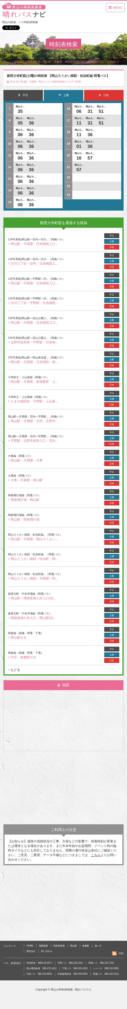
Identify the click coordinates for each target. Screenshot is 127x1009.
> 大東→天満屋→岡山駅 (25, 480)
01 (78, 146)
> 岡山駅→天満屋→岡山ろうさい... (33, 539)
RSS (121, 953)
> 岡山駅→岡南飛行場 (23, 519)
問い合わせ (46, 951)
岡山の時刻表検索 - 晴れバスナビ (71, 989)
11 (78, 122)
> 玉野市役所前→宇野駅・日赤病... (33, 342)
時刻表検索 (59, 945)
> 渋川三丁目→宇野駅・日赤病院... (33, 303)
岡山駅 (73, 945)
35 (20, 111)
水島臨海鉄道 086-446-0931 (72, 974)
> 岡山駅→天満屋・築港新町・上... (33, 381)
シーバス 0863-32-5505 (106, 968)
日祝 (111, 247)
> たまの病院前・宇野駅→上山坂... (33, 401)
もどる (14, 670)
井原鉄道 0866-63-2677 (39, 963)
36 (31, 122)
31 (90, 111)
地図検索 (43, 945)
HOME (29, 945)
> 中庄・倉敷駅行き (22, 657)
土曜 (111, 241)
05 (20, 122)
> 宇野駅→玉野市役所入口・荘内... (33, 440)
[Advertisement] (63, 788)
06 (20, 134)
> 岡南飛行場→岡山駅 (23, 500)
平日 (111, 235)
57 (90, 157)
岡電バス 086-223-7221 (101, 963)
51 (101, 111)
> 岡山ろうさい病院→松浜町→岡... (33, 559)
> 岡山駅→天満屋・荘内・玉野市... (33, 421)
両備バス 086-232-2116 (106, 974)
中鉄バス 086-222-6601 (39, 974)
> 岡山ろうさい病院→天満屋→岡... (33, 578)
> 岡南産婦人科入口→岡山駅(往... (32, 618)
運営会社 (31, 951)
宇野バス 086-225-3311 (70, 963)
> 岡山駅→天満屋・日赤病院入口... (33, 244)
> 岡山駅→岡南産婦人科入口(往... (32, 598)
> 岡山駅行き (17, 637)
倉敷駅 (85, 945)
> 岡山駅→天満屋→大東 (25, 460)
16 (78, 157)
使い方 (98, 945)
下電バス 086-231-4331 (75, 968)
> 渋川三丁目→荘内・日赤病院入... (33, 263)
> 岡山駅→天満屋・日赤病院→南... (33, 362)
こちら (96, 855)
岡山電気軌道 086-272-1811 (41, 968)
